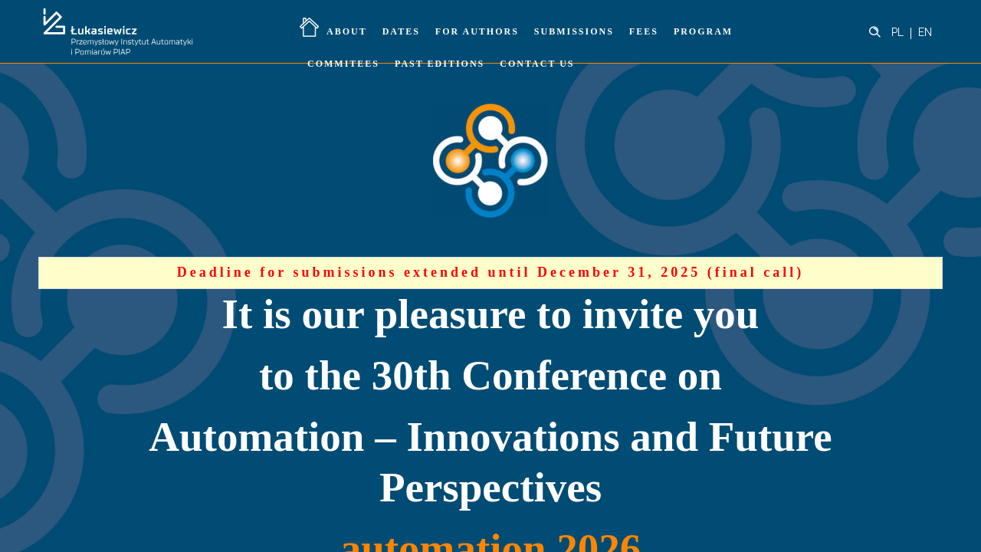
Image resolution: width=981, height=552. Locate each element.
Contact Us (537, 63)
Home (309, 26)
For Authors (477, 31)
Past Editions (439, 63)
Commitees (343, 63)
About (346, 31)
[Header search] (874, 32)
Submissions (574, 31)
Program (703, 31)
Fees (643, 31)
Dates (401, 31)
